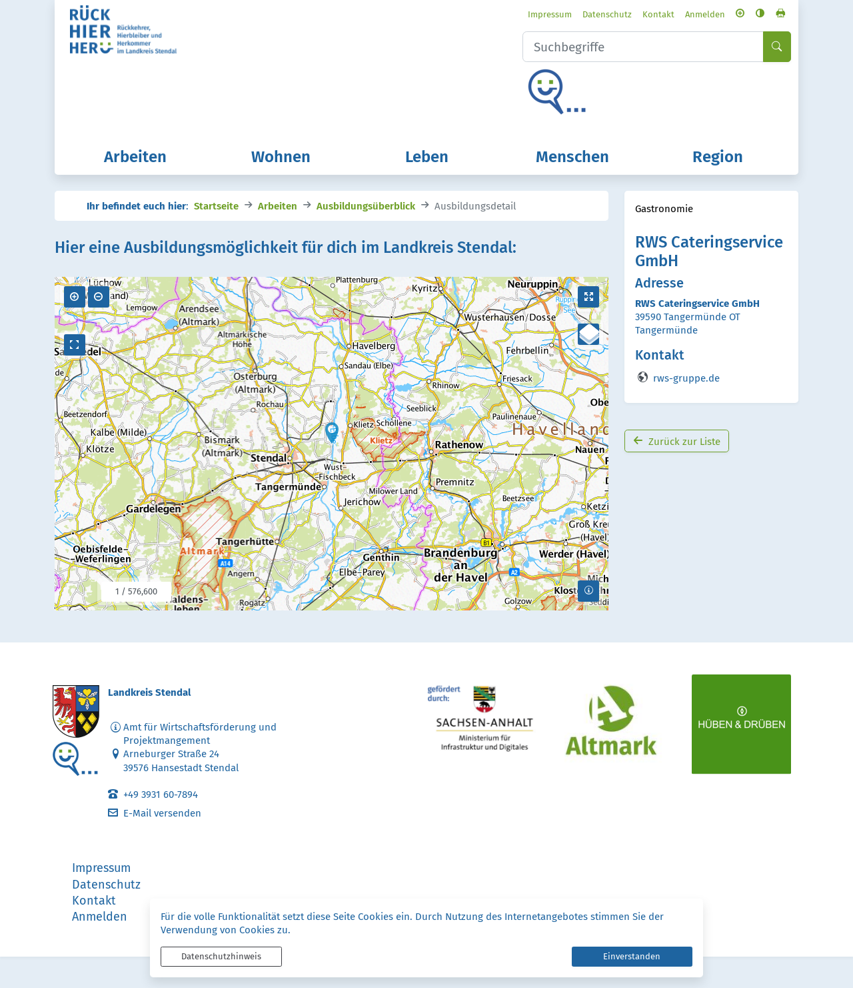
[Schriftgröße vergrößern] (715, 15)
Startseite (216, 236)
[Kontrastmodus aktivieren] (735, 15)
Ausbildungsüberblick (366, 236)
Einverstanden (631, 956)
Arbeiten (277, 236)
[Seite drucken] (755, 15)
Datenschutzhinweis (221, 956)
